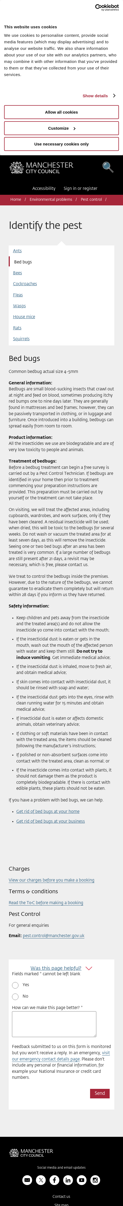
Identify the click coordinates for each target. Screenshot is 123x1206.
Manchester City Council (41, 169)
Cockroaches (25, 284)
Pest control (91, 200)
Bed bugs (23, 262)
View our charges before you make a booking (51, 880)
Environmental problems (51, 200)
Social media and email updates (61, 1167)
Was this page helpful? (55, 968)
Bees (17, 273)
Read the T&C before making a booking (46, 903)
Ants (17, 251)
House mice (24, 317)
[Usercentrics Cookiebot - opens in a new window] (95, 7)
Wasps (19, 306)
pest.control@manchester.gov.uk (53, 936)
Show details (95, 95)
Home (15, 200)
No (25, 996)
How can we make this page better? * (47, 1008)
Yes (26, 985)
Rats (17, 328)
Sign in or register (80, 189)
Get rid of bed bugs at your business (50, 821)
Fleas (18, 295)
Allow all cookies (61, 112)
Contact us (61, 1197)
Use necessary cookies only (61, 144)
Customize (61, 128)
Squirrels (21, 339)
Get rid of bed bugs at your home (47, 812)
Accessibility (44, 189)
